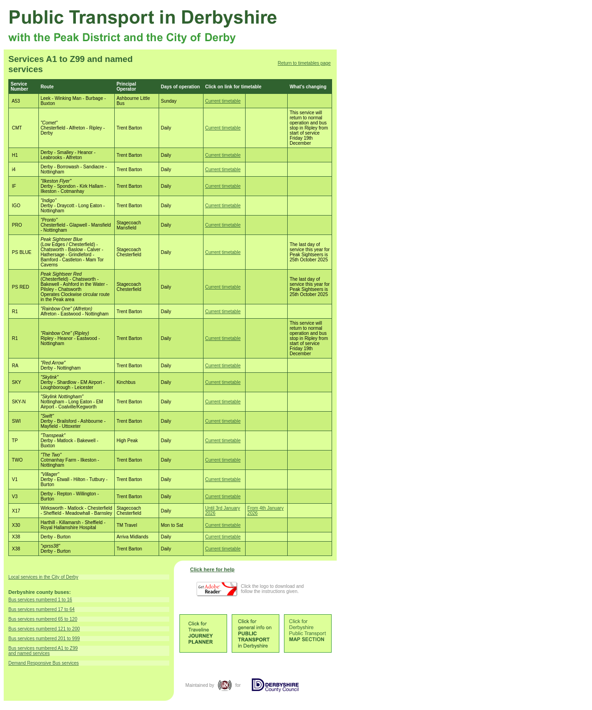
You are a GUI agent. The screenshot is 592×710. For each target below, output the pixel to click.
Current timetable (223, 101)
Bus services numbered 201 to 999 (44, 638)
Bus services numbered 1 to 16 (40, 599)
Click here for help (212, 569)
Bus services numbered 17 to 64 (41, 609)
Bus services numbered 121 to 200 (44, 628)
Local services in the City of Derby (43, 577)
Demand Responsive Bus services (43, 663)
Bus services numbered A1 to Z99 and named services (43, 651)
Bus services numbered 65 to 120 (42, 619)
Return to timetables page (304, 63)
